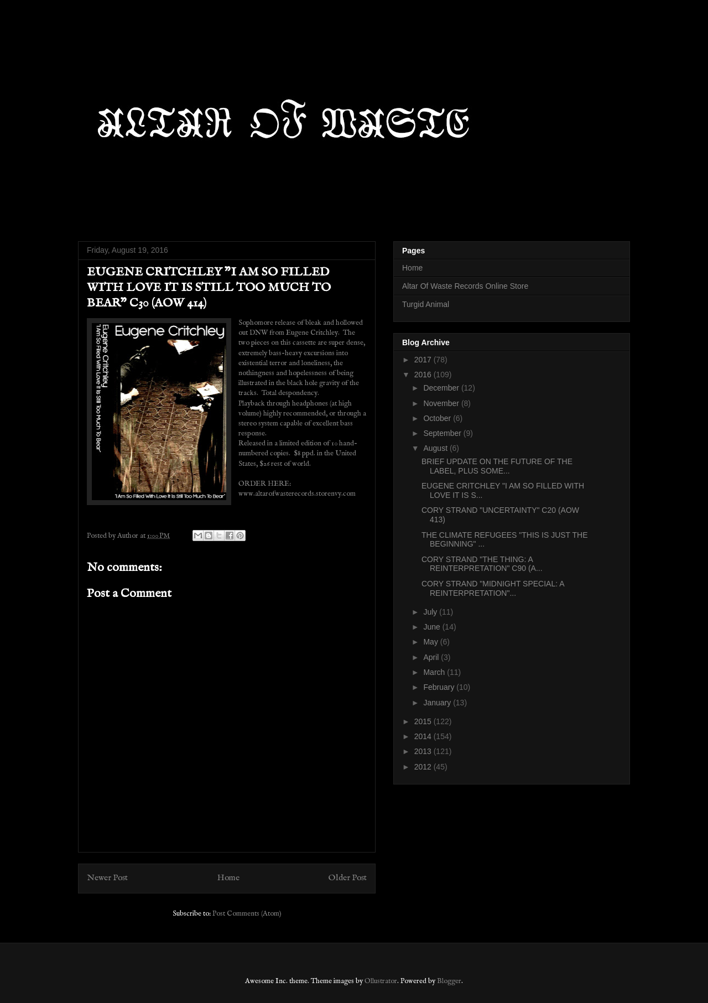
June (432, 626)
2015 (424, 721)
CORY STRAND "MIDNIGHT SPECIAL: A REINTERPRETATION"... (492, 588)
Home (228, 878)
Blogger (449, 981)
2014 (424, 736)
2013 (424, 751)
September (443, 433)
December (442, 387)
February (439, 687)
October (438, 418)
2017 (424, 359)
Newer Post (107, 878)
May (431, 641)
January (438, 702)
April (432, 657)
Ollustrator (381, 981)
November (442, 403)
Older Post (348, 878)
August (436, 448)
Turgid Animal (425, 304)
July (431, 611)
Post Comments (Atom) (247, 913)
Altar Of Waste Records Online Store (465, 286)
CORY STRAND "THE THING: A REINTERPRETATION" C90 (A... (482, 564)
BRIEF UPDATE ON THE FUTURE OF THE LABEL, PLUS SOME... (496, 466)
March (435, 672)
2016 (424, 374)
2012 (424, 766)
